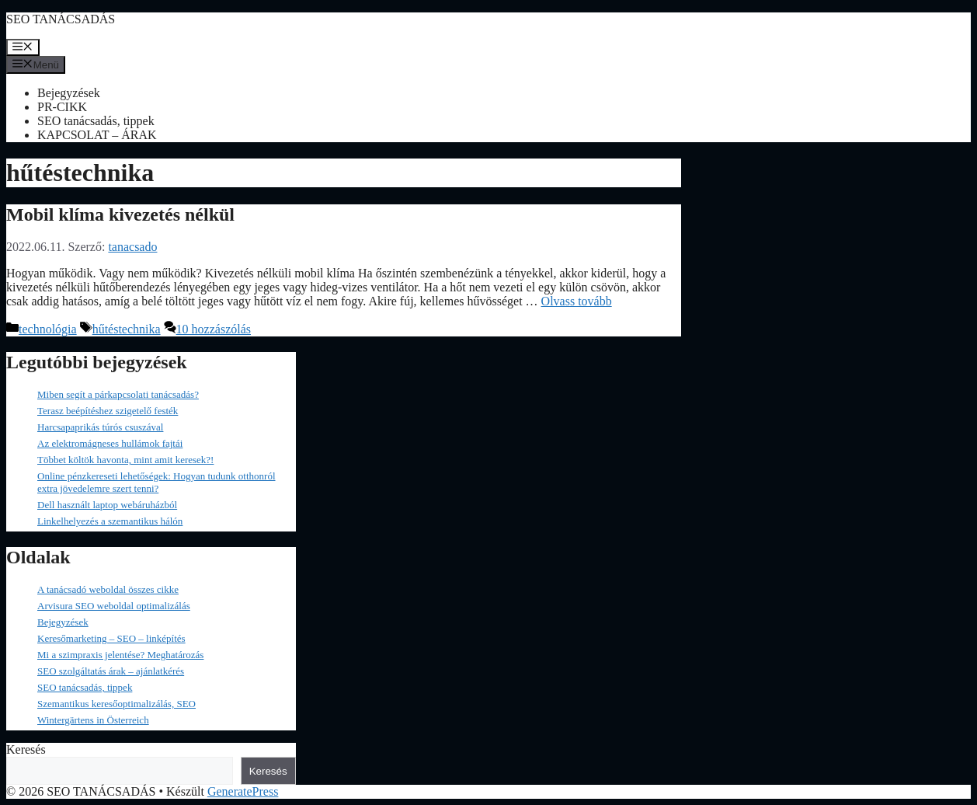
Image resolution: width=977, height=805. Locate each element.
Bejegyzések (68, 92)
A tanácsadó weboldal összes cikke (108, 589)
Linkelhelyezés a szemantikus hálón (110, 521)
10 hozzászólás (213, 329)
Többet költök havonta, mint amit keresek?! (125, 459)
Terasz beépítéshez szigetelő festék (107, 410)
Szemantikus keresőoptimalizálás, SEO (116, 703)
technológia (48, 329)
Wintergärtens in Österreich (93, 720)
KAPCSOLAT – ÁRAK (97, 134)
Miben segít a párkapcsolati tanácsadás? (118, 394)
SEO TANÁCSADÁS (60, 19)
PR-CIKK (62, 106)
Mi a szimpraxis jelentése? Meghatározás (120, 654)
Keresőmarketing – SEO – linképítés (111, 638)
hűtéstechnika (126, 329)
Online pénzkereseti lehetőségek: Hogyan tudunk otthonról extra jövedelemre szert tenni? (156, 482)
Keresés (26, 749)
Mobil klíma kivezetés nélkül (120, 214)
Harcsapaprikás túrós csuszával (100, 427)
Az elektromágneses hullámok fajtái (110, 443)
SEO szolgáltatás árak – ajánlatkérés (110, 671)
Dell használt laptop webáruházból (107, 505)
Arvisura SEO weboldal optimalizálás (113, 606)
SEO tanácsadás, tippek (96, 120)
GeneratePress (243, 791)
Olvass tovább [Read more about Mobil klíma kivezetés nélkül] (576, 301)
